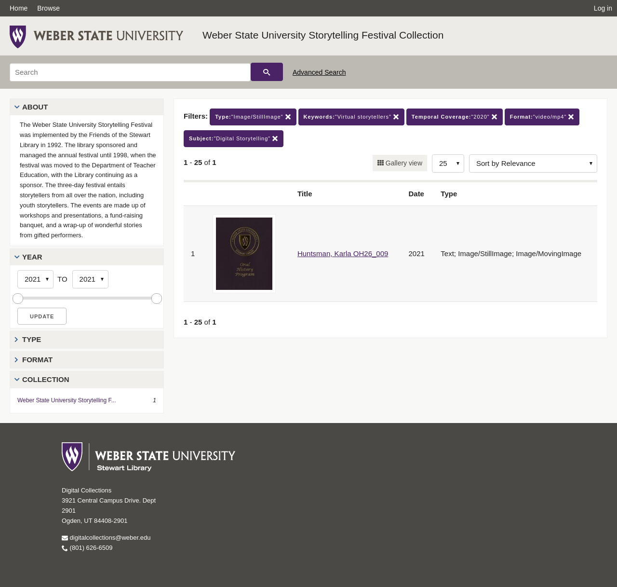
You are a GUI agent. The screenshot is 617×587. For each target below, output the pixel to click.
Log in (603, 8)
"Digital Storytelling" (233, 139)
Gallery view (403, 163)
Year (32, 257)
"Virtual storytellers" (351, 117)
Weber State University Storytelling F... (66, 400)
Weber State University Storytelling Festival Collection (322, 35)
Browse (48, 8)
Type (31, 339)
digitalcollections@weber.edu (106, 537)
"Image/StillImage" (253, 117)
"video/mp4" (542, 117)
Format (37, 359)
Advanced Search (319, 72)
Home (18, 8)
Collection (45, 379)
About (35, 107)
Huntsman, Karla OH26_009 (342, 253)
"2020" (454, 117)
